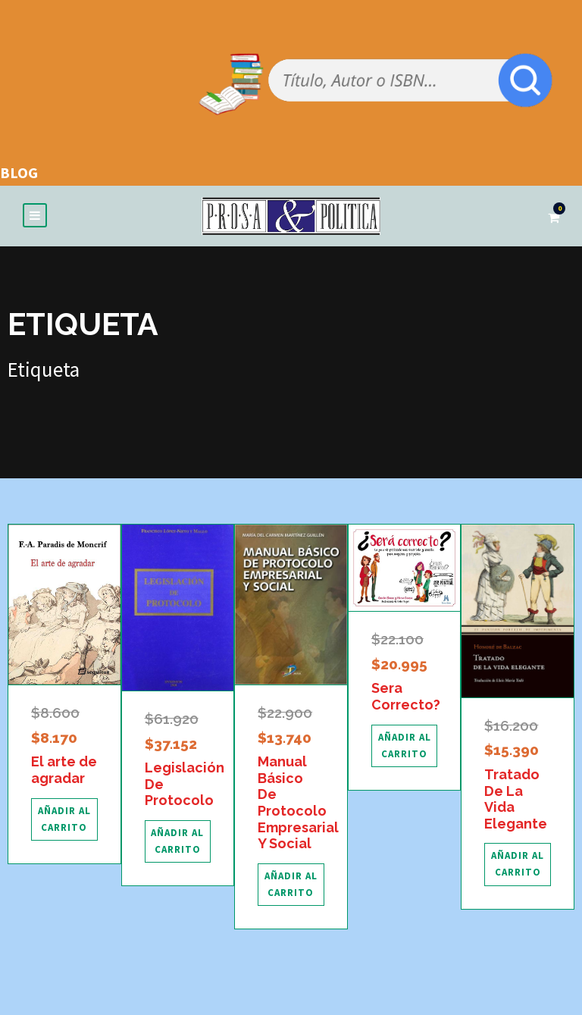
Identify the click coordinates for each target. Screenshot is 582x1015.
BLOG (19, 172)
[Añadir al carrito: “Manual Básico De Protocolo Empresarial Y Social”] (291, 887)
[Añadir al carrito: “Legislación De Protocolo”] (178, 843)
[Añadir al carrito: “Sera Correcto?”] (404, 747)
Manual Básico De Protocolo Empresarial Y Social (298, 805)
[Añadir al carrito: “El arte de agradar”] (64, 821)
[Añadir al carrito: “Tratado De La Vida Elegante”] (517, 866)
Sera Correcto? (405, 698)
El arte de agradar (64, 772)
